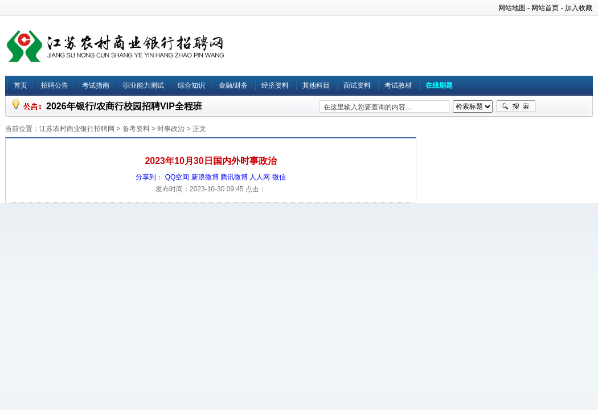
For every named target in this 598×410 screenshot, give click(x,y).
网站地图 (512, 8)
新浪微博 (205, 177)
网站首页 (545, 8)
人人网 (259, 177)
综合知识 (191, 85)
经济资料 (275, 85)
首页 (20, 85)
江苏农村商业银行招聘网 (76, 129)
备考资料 (136, 129)
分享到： (149, 177)
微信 (279, 177)
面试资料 (357, 85)
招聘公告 (54, 85)
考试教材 (398, 85)
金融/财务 (233, 85)
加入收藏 (578, 8)
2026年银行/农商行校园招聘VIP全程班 (124, 106)
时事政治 (171, 129)
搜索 (516, 106)
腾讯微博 (234, 177)
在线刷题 (439, 85)
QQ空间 (177, 177)
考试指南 (95, 85)
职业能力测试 (143, 85)
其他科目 (316, 85)
